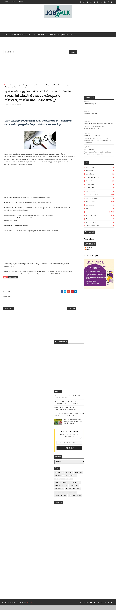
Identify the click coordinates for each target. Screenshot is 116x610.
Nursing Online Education (20, 35)
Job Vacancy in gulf (90, 104)
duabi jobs (90, 188)
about (12, 2)
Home (6, 2)
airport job (90, 167)
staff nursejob (91, 222)
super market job (92, 226)
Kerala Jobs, (19, 109)
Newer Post (8, 313)
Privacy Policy (68, 35)
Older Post (68, 313)
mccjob (88, 209)
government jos (92, 191)
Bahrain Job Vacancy (90, 114)
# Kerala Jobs (13, 282)
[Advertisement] (58, 25)
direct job (90, 181)
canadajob (90, 174)
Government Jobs (53, 35)
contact (20, 2)
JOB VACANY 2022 (92, 195)
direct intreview (92, 177)
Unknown (89, 248)
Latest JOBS (90, 205)
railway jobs (91, 219)
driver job (90, 184)
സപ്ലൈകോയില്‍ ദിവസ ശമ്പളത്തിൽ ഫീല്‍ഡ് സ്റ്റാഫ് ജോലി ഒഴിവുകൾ (73, 426)
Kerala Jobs (90, 202)
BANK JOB (89, 171)
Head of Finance (89, 149)
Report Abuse (89, 239)
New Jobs (89, 212)
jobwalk (88, 250)
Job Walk (12, 607)
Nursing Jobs (39, 35)
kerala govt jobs (92, 198)
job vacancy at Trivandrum (92, 135)
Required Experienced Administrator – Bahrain (98, 124)
